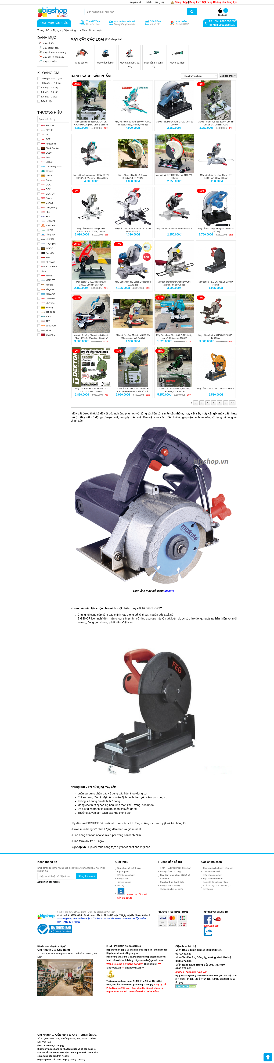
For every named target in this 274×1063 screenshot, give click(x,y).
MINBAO (48, 294)
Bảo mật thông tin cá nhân (215, 882)
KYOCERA (49, 266)
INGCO (47, 248)
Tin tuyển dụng (124, 882)
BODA (46, 153)
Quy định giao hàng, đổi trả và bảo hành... (175, 877)
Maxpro (47, 284)
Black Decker (50, 148)
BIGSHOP (92, 823)
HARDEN (48, 225)
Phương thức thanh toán (172, 882)
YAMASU (48, 334)
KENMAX (48, 262)
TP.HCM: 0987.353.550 (222, 21)
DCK (46, 189)
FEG (46, 212)
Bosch (46, 157)
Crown (46, 180)
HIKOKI (47, 230)
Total (46, 316)
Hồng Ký (48, 234)
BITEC (46, 162)
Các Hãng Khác (51, 166)
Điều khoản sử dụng (212, 875)
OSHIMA (48, 298)
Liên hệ (120, 885)
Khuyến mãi (122, 878)
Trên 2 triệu (46, 101)
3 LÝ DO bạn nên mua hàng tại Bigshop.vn (217, 887)
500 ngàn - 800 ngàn (51, 78)
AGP (46, 139)
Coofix (46, 175)
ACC (46, 134)
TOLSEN (48, 312)
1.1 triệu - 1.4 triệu (50, 87)
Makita (46, 275)
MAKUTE (48, 280)
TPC (45, 321)
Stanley (47, 307)
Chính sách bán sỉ (211, 871)
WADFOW (48, 325)
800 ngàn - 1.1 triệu (51, 83)
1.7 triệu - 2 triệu (49, 96)
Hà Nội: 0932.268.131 (222, 24)
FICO (46, 216)
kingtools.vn (113, 967)
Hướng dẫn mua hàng (170, 871)
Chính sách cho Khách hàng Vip (218, 868)
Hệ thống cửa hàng (126, 875)
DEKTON (48, 193)
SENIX (47, 130)
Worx (46, 330)
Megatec (48, 289)
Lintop (44, 271)
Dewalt (47, 203)
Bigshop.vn (150, 964)
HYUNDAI (48, 243)
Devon (46, 198)
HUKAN (47, 239)
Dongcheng (49, 207)
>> (232, 402)
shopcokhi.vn (133, 967)
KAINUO (48, 253)
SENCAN (48, 303)
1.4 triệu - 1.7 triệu (50, 92)
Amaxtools (48, 143)
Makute (169, 590)
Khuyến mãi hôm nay (170, 885)
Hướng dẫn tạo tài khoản (171, 889)
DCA (46, 184)
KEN (46, 257)
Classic (47, 171)
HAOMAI (48, 221)
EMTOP (47, 125)
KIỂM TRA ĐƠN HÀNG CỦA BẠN (175, 868)
